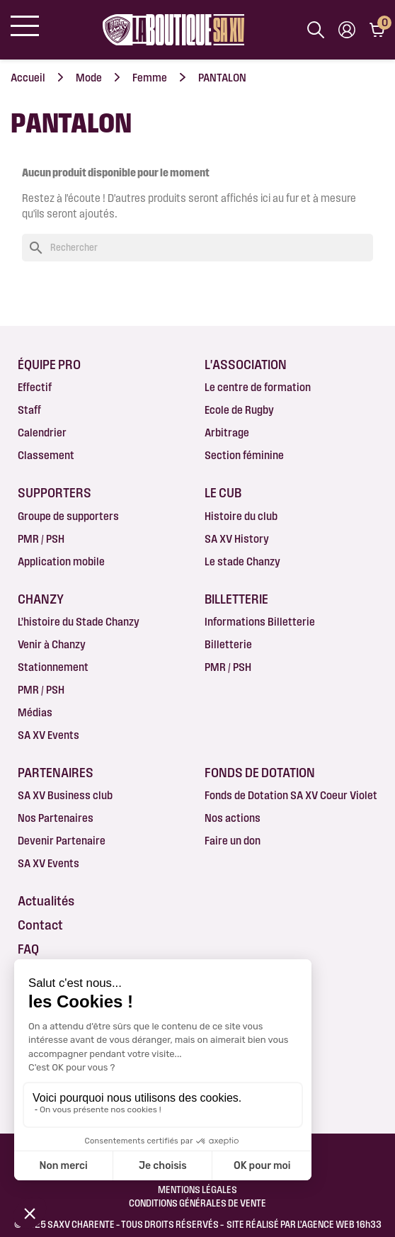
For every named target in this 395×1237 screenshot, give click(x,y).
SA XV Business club (65, 795)
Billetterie (228, 644)
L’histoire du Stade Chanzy (78, 622)
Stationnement (53, 667)
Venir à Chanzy (52, 644)
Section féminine (244, 455)
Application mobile (61, 561)
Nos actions (233, 818)
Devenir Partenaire (61, 841)
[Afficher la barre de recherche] (315, 29)
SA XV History (237, 539)
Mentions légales (197, 1189)
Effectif (35, 387)
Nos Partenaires (55, 818)
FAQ (28, 949)
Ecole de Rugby (239, 410)
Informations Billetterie (260, 622)
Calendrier (42, 433)
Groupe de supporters (68, 516)
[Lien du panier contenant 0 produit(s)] (377, 30)
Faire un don (233, 841)
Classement (46, 455)
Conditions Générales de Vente (197, 1203)
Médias (35, 712)
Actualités (46, 900)
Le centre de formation (258, 387)
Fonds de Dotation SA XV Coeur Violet (291, 795)
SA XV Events (48, 735)
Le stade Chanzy (242, 561)
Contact (40, 924)
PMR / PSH (41, 539)
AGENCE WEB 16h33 (342, 1224)
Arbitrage (227, 433)
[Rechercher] (197, 248)
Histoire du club (241, 516)
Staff (29, 410)
